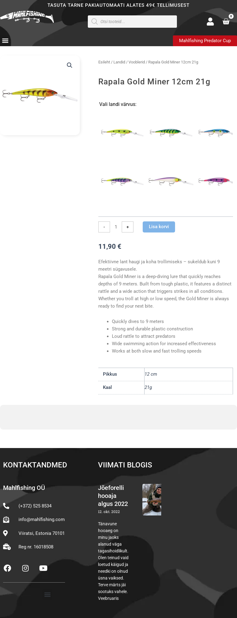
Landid (119, 62)
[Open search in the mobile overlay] (132, 21)
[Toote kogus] (116, 226)
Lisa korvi (159, 226)
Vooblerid (137, 62)
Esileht (104, 62)
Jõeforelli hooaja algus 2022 (113, 495)
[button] (5, 40)
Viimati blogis (125, 465)
